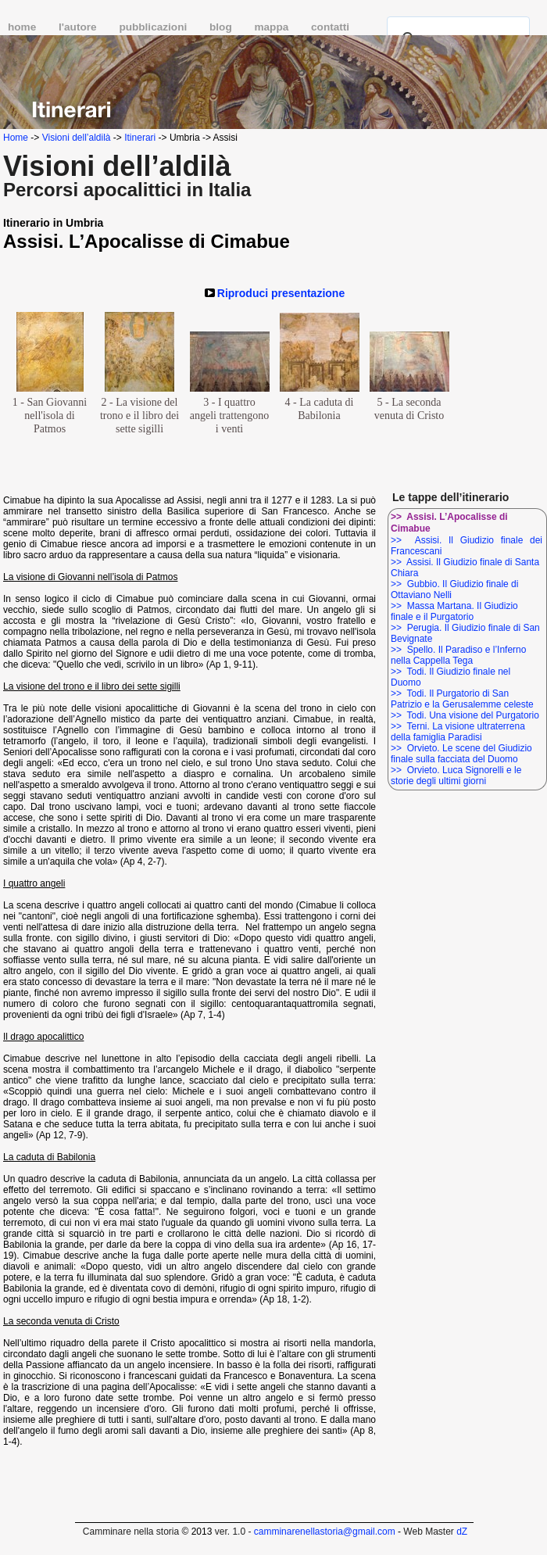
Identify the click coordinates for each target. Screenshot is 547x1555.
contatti (330, 27)
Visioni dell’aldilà (76, 137)
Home (15, 137)
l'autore (79, 27)
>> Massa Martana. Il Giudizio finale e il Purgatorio (454, 611)
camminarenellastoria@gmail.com (324, 1531)
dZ (461, 1531)
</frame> (512, 1525)
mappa (272, 27)
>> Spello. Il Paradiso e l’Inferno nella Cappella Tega (458, 655)
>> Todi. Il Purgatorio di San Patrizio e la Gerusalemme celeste (462, 699)
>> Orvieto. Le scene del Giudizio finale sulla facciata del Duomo (461, 754)
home (23, 27)
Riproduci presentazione (281, 293)
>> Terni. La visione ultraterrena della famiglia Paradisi (458, 732)
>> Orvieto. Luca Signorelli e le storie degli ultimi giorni (456, 775)
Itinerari (140, 137)
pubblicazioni (154, 27)
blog (221, 27)
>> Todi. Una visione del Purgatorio (465, 715)
